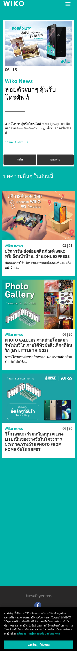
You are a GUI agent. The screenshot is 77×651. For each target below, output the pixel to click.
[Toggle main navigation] (68, 4)
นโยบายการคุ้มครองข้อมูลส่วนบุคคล (38, 634)
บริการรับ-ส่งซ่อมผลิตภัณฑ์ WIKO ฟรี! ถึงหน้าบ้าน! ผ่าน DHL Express (37, 254)
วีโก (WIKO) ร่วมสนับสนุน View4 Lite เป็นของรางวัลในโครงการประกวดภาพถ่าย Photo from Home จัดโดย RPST (34, 442)
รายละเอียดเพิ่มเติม (18, 142)
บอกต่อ (55, 159)
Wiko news (19, 81)
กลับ (20, 159)
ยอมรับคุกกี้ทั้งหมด (39, 645)
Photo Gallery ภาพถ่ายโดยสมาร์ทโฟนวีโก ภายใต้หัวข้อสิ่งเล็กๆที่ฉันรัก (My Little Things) (38, 345)
